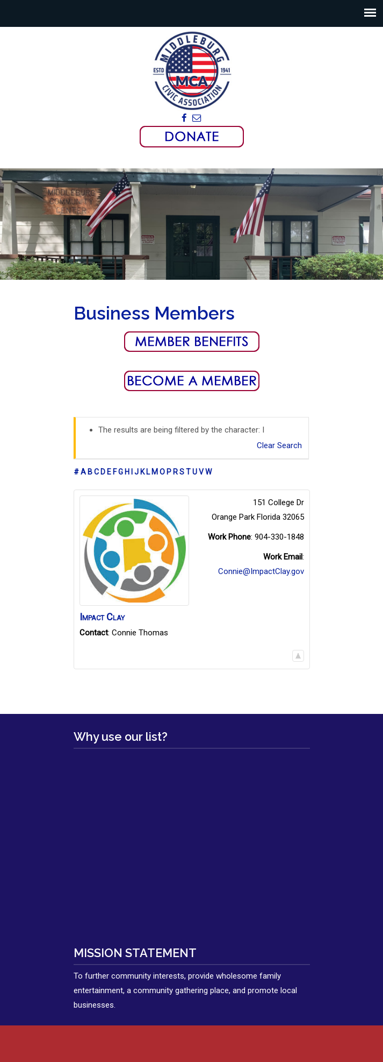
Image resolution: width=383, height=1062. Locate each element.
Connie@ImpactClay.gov (261, 571)
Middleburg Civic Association (192, 70)
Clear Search (279, 445)
